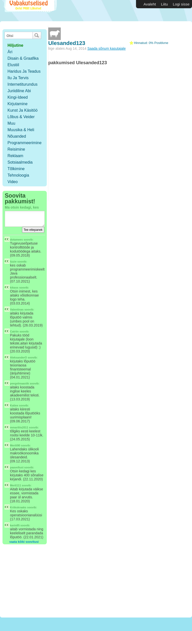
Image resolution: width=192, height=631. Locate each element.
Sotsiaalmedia (20, 162)
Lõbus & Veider (21, 117)
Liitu (164, 4)
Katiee (14, 405)
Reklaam (15, 156)
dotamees (16, 239)
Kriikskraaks (18, 507)
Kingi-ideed (18, 97)
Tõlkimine (16, 169)
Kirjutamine (18, 104)
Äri (10, 52)
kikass (14, 287)
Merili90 (15, 445)
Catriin (14, 331)
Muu (11, 123)
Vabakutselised (29, 10)
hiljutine (15, 45)
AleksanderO (18, 357)
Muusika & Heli (21, 130)
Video (13, 182)
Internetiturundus (23, 84)
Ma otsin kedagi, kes (22, 207)
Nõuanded (17, 136)
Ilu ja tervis (18, 78)
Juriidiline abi (19, 91)
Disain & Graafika (23, 58)
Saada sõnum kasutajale (106, 48)
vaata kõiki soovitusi (23, 542)
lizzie (13, 261)
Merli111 (15, 485)
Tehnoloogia (18, 175)
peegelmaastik (19, 383)
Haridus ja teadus (24, 71)
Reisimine (16, 149)
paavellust (17, 467)
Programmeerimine (25, 143)
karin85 (15, 525)
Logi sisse (181, 4)
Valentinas (17, 309)
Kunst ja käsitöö (23, 110)
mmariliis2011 (19, 427)
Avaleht (150, 4)
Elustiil (13, 65)
